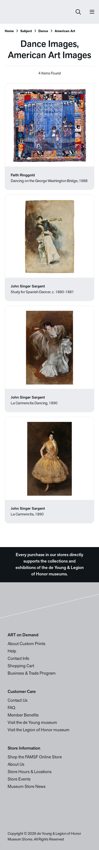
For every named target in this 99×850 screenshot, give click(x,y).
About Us (16, 764)
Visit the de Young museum (32, 723)
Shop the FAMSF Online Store (35, 757)
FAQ (11, 708)
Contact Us (17, 700)
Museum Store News (27, 787)
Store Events (19, 779)
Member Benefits (23, 715)
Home (9, 31)
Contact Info (18, 659)
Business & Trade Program (32, 673)
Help (12, 651)
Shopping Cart (21, 666)
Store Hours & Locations (30, 772)
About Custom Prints (26, 644)
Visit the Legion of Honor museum (38, 730)
